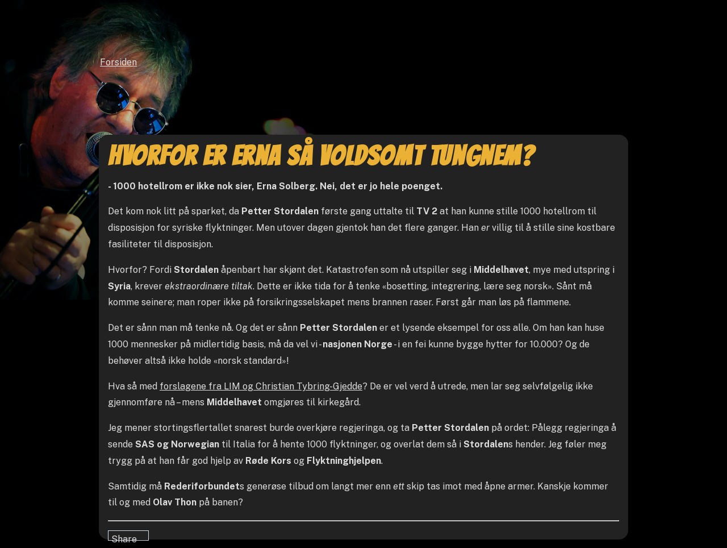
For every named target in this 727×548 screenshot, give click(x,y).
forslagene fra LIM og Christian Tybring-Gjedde (261, 386)
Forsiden (118, 62)
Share (124, 537)
